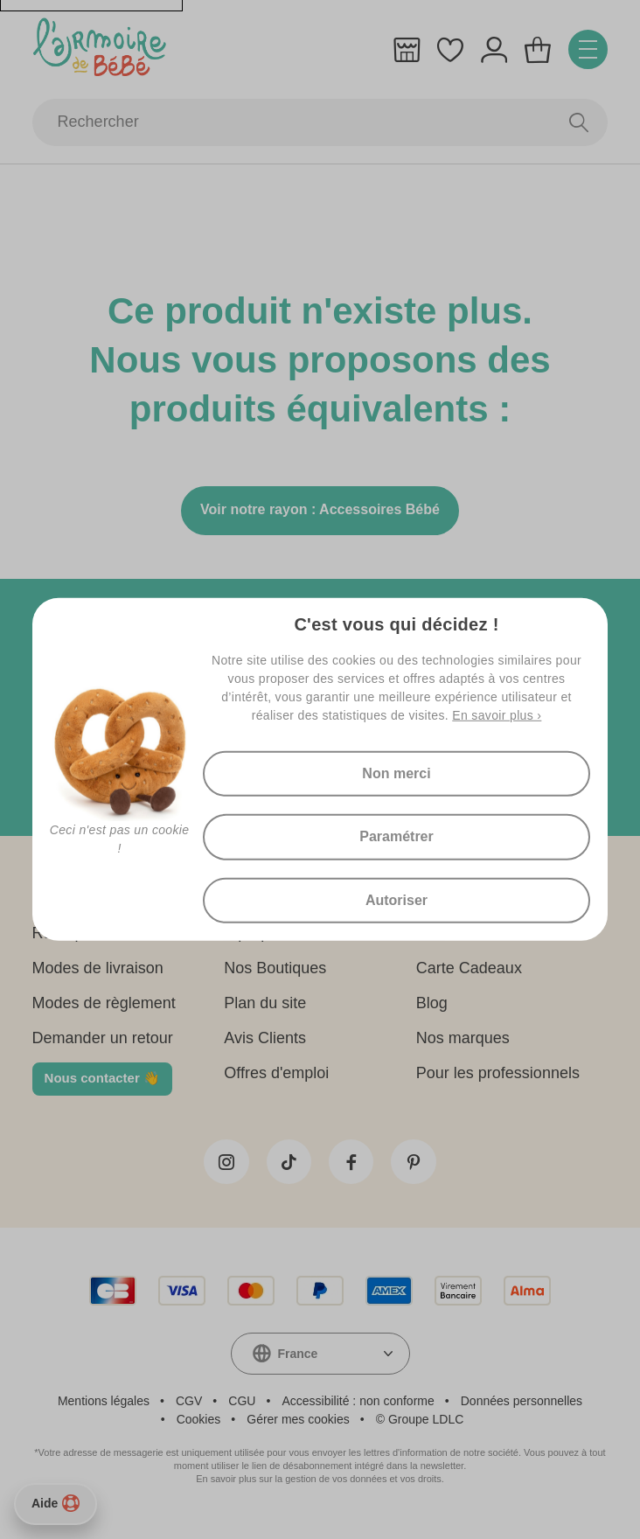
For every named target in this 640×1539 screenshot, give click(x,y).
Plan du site (265, 1008)
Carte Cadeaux (469, 973)
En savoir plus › (496, 711)
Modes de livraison (97, 973)
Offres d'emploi (276, 1078)
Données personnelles (521, 1410)
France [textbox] (298, 1363)
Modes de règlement (104, 1008)
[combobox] (320, 1363)
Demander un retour (102, 1043)
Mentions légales (104, 1410)
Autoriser (396, 902)
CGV (189, 1410)
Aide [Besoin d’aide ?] (55, 1503)
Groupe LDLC (425, 1429)
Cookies (199, 1429)
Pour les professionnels (498, 1078)
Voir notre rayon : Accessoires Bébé (320, 514)
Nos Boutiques (275, 973)
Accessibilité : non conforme (358, 1410)
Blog (432, 1008)
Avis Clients (265, 1043)
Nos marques (463, 1043)
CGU (241, 1410)
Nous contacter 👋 (102, 1083)
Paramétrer (396, 836)
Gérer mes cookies (298, 1429)
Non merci (396, 770)
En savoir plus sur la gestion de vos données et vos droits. (320, 1488)
